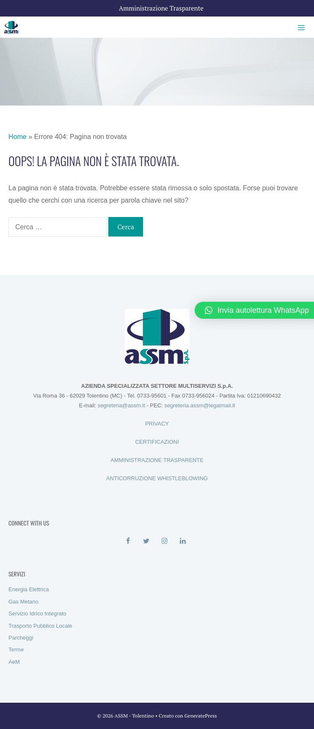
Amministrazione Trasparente (161, 8)
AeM (14, 662)
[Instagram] (164, 541)
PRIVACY (157, 423)
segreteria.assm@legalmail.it (199, 405)
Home (17, 136)
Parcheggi (20, 637)
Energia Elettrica (28, 589)
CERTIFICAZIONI (157, 442)
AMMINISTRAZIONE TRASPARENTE (157, 460)
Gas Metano (23, 601)
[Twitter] (146, 541)
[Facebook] (128, 541)
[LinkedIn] (182, 541)
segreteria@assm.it (121, 405)
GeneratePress (201, 715)
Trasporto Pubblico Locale (40, 626)
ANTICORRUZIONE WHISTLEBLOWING (157, 478)
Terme (16, 649)
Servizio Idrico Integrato (37, 613)
